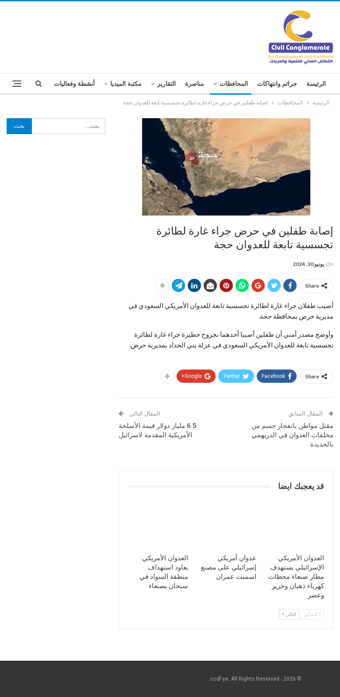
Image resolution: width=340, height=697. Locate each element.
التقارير (166, 84)
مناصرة (194, 84)
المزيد (87, 84)
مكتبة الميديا (126, 84)
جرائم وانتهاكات (277, 84)
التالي (289, 614)
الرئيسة (316, 84)
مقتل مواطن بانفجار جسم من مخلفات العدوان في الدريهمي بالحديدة (292, 435)
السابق (312, 614)
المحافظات (234, 84)
